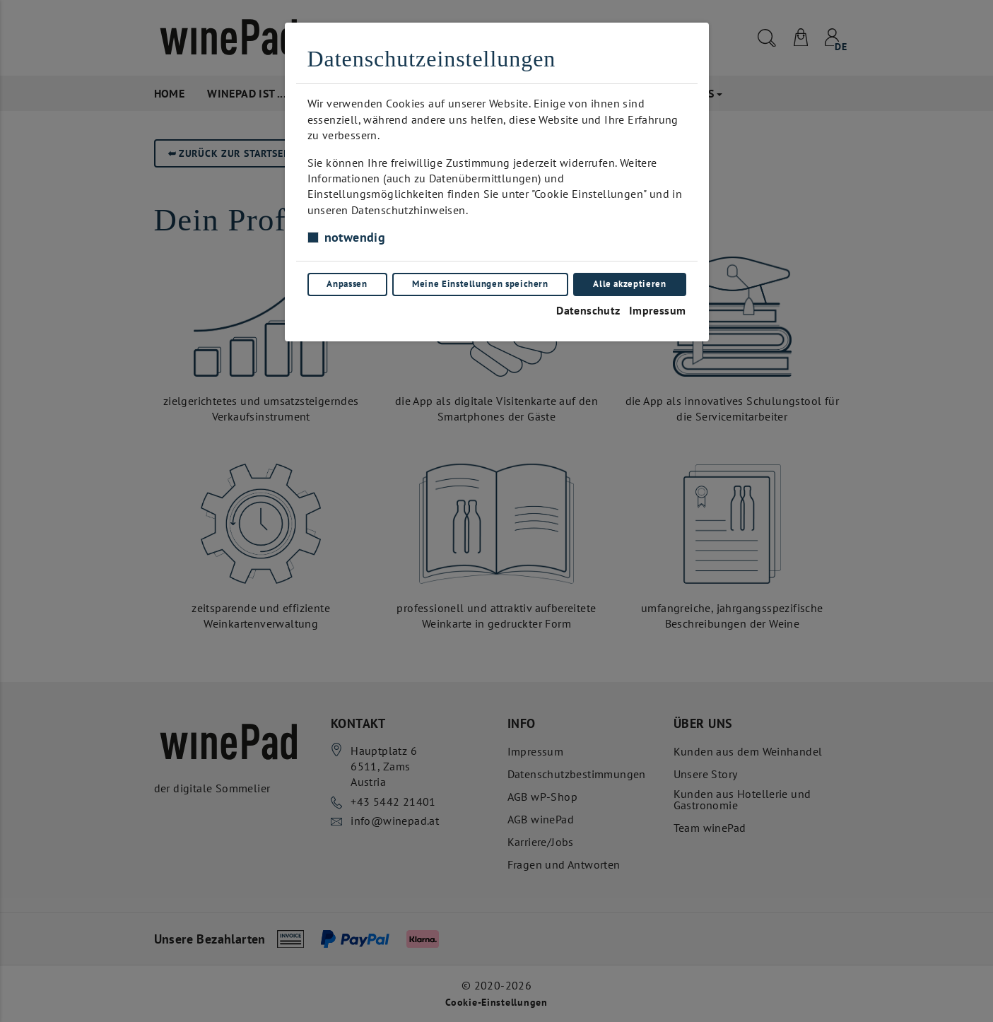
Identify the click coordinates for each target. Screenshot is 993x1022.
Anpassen (347, 284)
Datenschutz (588, 310)
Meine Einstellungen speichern (480, 284)
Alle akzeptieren (629, 284)
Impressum (657, 310)
